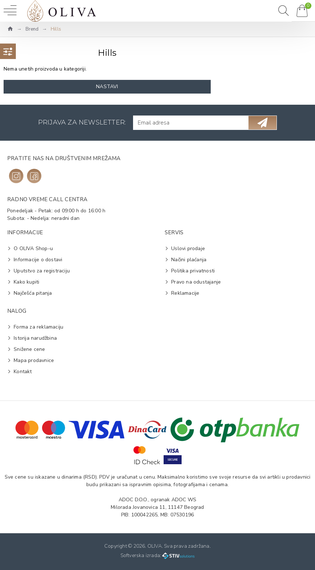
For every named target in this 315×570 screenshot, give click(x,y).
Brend (32, 29)
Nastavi (107, 86)
